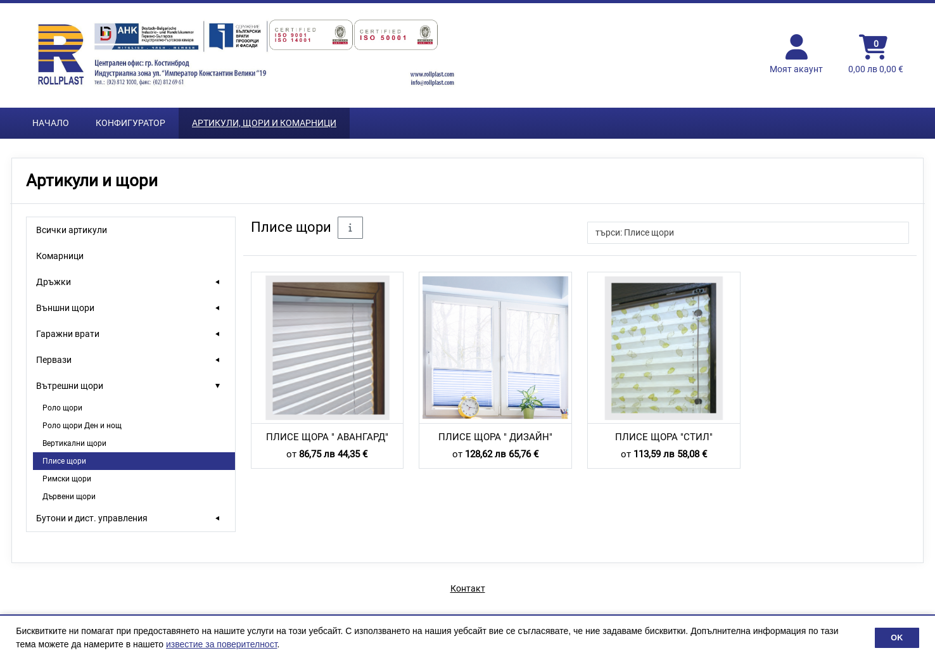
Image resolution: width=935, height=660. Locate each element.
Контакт (467, 588)
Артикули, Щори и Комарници (264, 123)
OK (897, 637)
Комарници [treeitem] (60, 256)
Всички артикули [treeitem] (71, 230)
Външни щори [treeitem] (65, 308)
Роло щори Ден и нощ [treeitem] (82, 425)
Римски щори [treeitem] (66, 478)
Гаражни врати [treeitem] (67, 334)
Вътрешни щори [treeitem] (69, 386)
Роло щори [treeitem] (62, 407)
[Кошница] (875, 55)
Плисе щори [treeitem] (64, 461)
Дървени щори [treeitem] (69, 496)
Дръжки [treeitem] (53, 282)
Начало (50, 123)
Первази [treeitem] (54, 360)
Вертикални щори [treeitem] (74, 443)
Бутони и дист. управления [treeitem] (92, 518)
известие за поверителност (221, 644)
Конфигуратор (130, 123)
